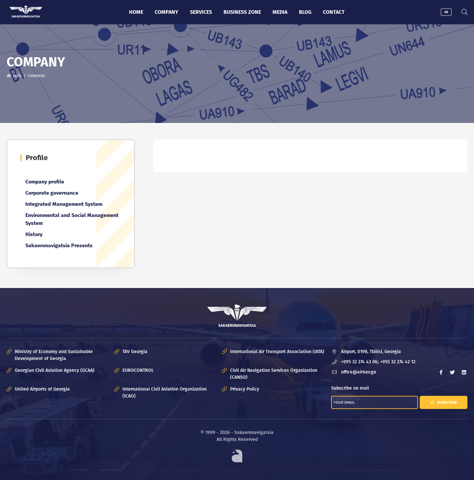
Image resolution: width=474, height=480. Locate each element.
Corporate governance (51, 193)
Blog (305, 12)
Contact (334, 12)
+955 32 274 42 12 (397, 362)
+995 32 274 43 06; (360, 362)
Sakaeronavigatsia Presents (58, 245)
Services (201, 12)
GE (446, 12)
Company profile (44, 182)
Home (136, 12)
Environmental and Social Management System (71, 219)
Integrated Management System (63, 204)
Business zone (242, 12)
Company (166, 12)
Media (280, 12)
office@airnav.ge (358, 372)
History (33, 234)
